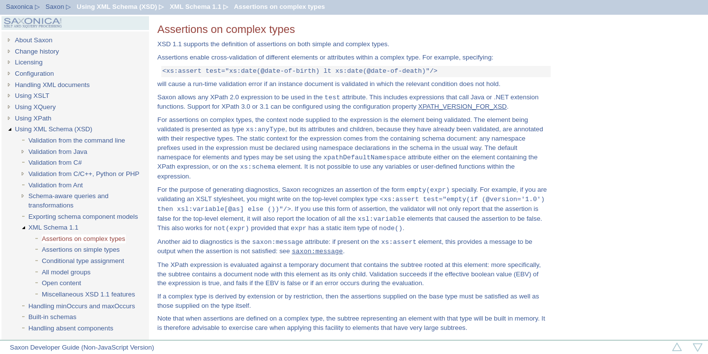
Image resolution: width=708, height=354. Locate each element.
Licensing (28, 62)
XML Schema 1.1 (54, 227)
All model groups (66, 272)
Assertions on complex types (279, 6)
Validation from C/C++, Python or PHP (84, 173)
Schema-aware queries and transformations (69, 200)
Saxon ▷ (58, 6)
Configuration (34, 73)
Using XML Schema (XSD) (53, 129)
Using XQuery (35, 107)
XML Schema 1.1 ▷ (199, 6)
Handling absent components (71, 328)
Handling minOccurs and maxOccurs (82, 306)
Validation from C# (55, 162)
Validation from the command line (77, 140)
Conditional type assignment (83, 261)
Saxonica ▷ (23, 6)
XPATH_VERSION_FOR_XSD (462, 106)
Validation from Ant (56, 185)
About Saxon (33, 40)
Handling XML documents (52, 84)
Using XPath (33, 118)
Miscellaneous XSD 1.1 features (88, 294)
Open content (61, 283)
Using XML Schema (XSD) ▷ (120, 6)
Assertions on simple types (81, 249)
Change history (37, 51)
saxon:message (317, 251)
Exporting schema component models (83, 216)
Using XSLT (32, 95)
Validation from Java (58, 151)
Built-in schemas (53, 317)
